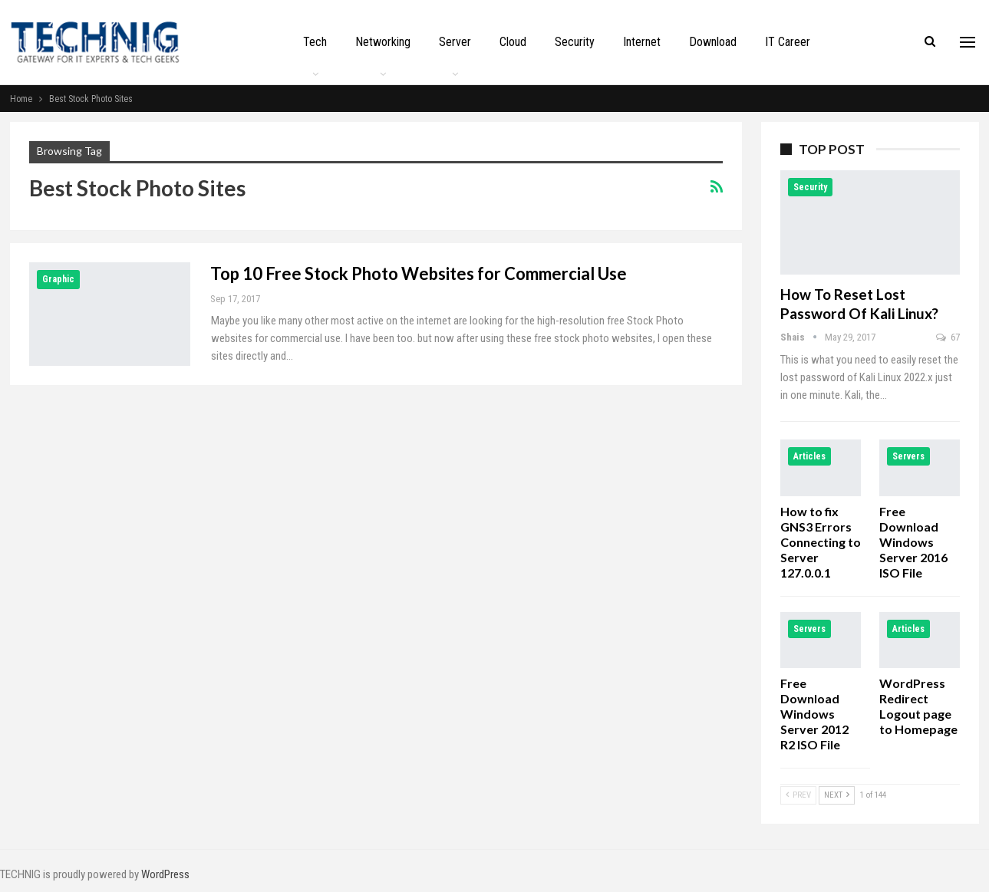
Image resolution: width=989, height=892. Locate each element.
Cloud (512, 42)
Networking (382, 42)
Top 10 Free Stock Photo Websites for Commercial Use (418, 273)
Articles (809, 456)
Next (836, 795)
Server (455, 42)
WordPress (165, 874)
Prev (798, 795)
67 (948, 337)
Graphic (58, 279)
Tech (315, 42)
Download (713, 42)
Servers (908, 456)
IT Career (787, 42)
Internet (642, 42)
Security (575, 42)
